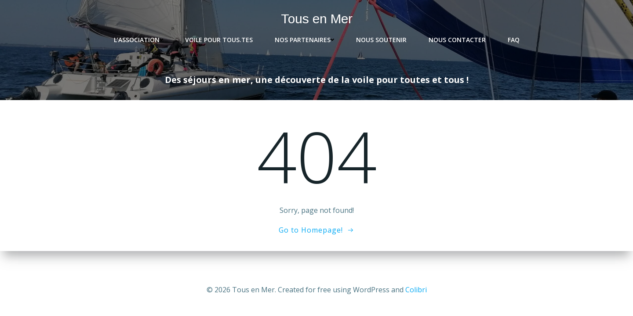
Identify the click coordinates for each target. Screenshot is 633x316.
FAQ (514, 40)
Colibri (416, 289)
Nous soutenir (381, 40)
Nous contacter (457, 40)
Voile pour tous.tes (219, 40)
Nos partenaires (304, 40)
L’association (138, 40)
